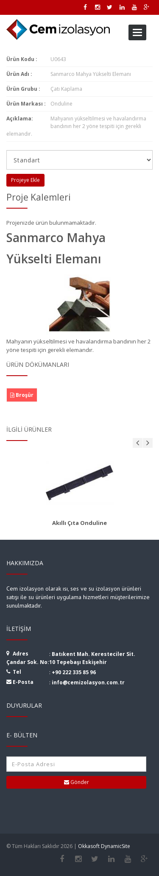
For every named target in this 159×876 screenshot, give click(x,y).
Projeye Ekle (25, 180)
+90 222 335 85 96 (74, 672)
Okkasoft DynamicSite (104, 846)
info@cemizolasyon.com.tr (88, 682)
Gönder (76, 782)
